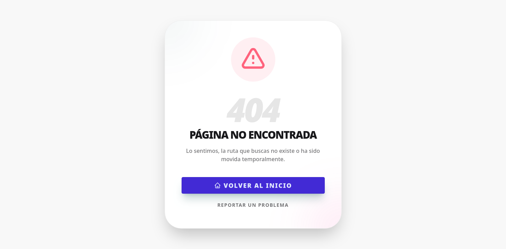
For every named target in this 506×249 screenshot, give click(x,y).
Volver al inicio (253, 185)
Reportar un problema (252, 205)
